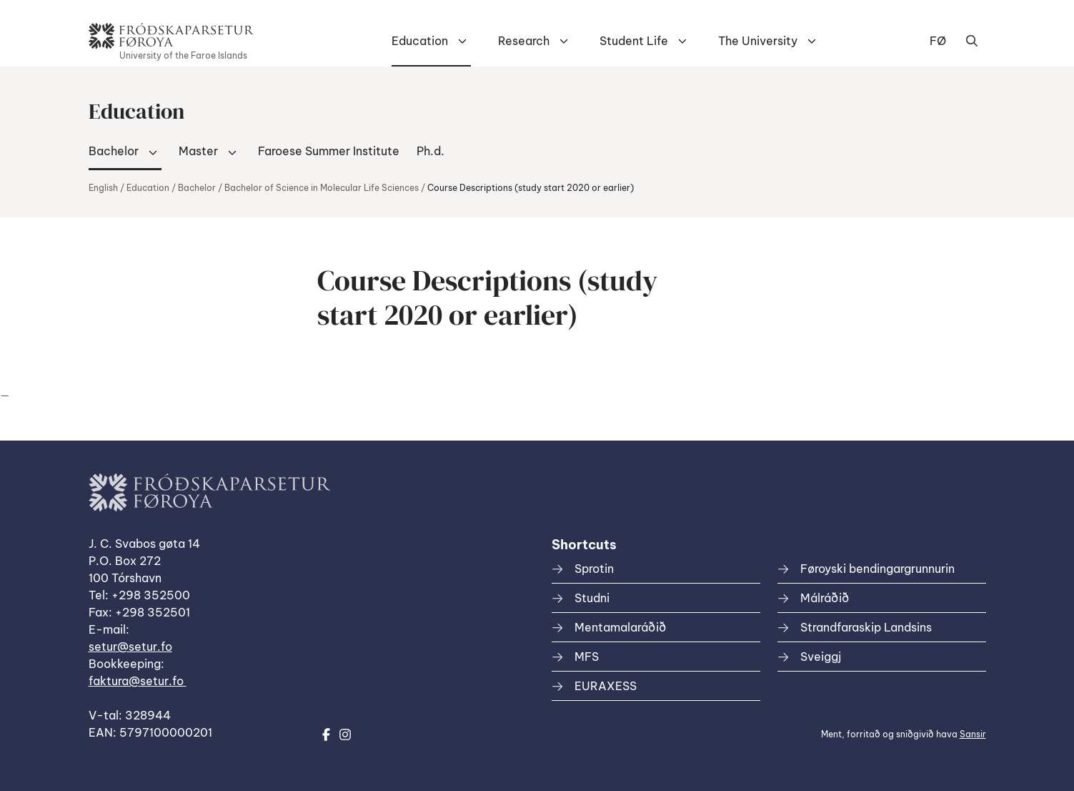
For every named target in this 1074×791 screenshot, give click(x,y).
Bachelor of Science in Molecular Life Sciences (321, 187)
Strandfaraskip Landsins (866, 627)
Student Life (634, 41)
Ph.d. (430, 151)
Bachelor (114, 151)
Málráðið (824, 598)
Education (420, 41)
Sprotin (594, 568)
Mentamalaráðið (620, 627)
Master (198, 151)
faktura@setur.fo (138, 681)
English (103, 187)
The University (757, 41)
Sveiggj (820, 656)
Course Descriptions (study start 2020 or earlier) (530, 187)
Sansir (973, 734)
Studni (592, 598)
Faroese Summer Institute (328, 151)
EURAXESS (606, 686)
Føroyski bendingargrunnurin (877, 568)
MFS (587, 656)
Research (524, 41)
